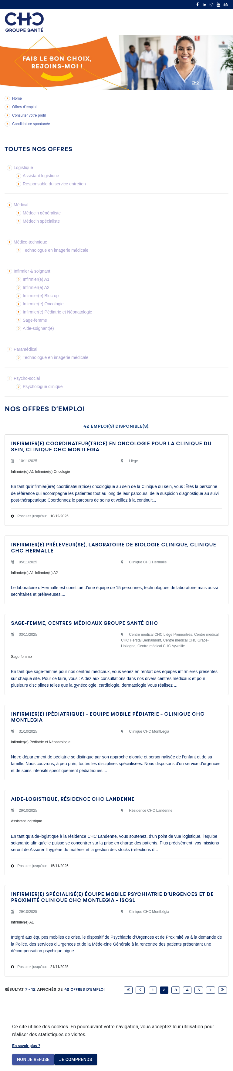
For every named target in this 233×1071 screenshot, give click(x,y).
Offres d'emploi (24, 107)
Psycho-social (27, 378)
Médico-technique (30, 242)
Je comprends (75, 1059)
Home (17, 98)
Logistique (23, 167)
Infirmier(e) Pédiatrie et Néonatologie (57, 312)
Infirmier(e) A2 (36, 287)
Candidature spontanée (31, 124)
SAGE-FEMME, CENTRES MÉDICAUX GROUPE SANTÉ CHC (84, 623)
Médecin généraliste (42, 213)
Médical (21, 204)
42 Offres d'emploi (84, 989)
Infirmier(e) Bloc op (41, 295)
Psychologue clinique (43, 386)
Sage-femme (35, 320)
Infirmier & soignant (32, 271)
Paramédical (25, 349)
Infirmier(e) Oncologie (43, 303)
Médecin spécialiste (41, 221)
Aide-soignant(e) (38, 328)
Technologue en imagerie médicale (55, 250)
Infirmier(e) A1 (36, 279)
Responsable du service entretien (54, 183)
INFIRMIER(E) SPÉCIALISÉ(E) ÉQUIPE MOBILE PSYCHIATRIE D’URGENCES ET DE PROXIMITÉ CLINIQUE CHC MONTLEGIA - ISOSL (112, 897)
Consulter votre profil (29, 115)
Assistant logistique (41, 175)
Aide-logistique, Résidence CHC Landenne (72, 799)
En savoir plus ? (26, 1046)
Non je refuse (33, 1059)
